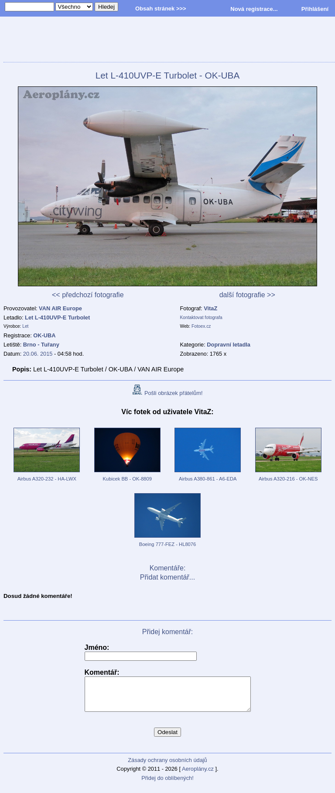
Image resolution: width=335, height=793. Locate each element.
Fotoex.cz (201, 326)
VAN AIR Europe (60, 308)
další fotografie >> (247, 295)
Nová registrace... (253, 9)
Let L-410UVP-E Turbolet (57, 317)
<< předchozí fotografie (88, 295)
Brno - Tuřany (41, 344)
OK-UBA (44, 335)
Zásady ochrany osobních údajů (167, 766)
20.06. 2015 (38, 353)
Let (25, 326)
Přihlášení (314, 9)
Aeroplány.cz (198, 775)
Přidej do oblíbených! (167, 784)
